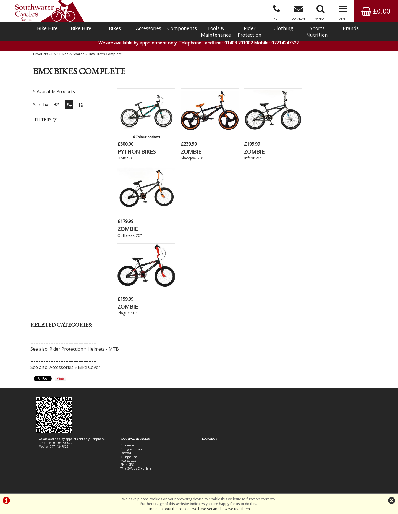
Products (40, 53)
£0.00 (376, 10)
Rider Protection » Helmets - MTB (84, 271)
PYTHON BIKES (136, 151)
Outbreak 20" (319, 158)
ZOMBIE (191, 151)
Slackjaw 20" (192, 158)
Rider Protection (249, 31)
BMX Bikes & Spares (68, 53)
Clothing (283, 28)
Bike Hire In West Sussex (54, 473)
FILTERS (46, 120)
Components (182, 28)
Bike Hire (47, 28)
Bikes (115, 28)
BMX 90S (125, 158)
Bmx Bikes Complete (105, 53)
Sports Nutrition (317, 31)
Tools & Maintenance (216, 31)
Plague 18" (127, 235)
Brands (351, 28)
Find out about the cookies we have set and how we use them (199, 508)
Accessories (148, 28)
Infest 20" (253, 158)
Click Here (144, 391)
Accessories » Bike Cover (74, 290)
